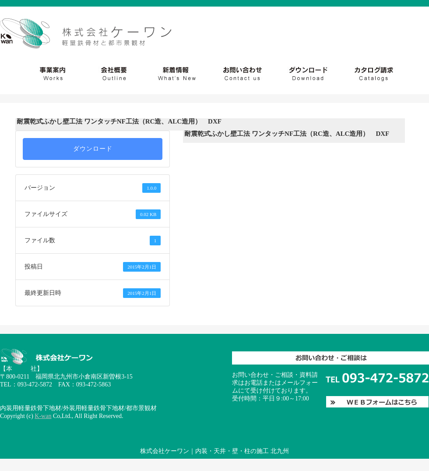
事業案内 (38, 73)
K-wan (43, 416)
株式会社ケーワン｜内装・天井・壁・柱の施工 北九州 (214, 451)
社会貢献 (115, 73)
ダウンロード (304, 73)
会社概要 (180, 73)
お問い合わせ (383, 73)
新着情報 (238, 73)
